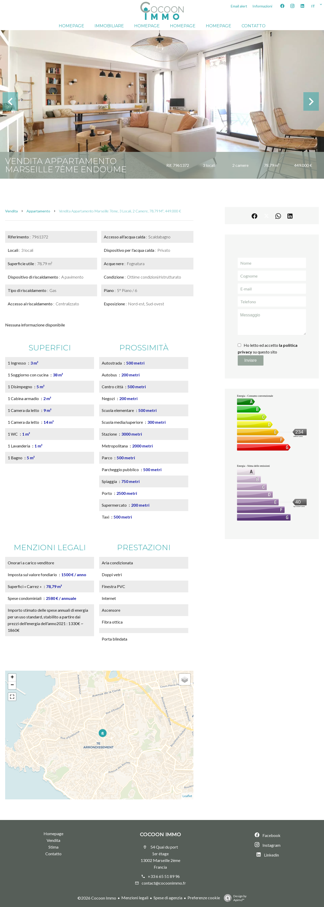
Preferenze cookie (203, 897)
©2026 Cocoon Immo (97, 897)
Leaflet (187, 796)
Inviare (250, 360)
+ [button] (12, 677)
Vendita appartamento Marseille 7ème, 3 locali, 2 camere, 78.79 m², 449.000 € (120, 211)
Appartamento (38, 211)
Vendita (11, 211)
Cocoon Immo (160, 834)
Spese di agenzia (168, 897)
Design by (233, 898)
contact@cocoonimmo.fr (164, 882)
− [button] (12, 685)
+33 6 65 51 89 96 (164, 876)
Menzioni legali (134, 897)
